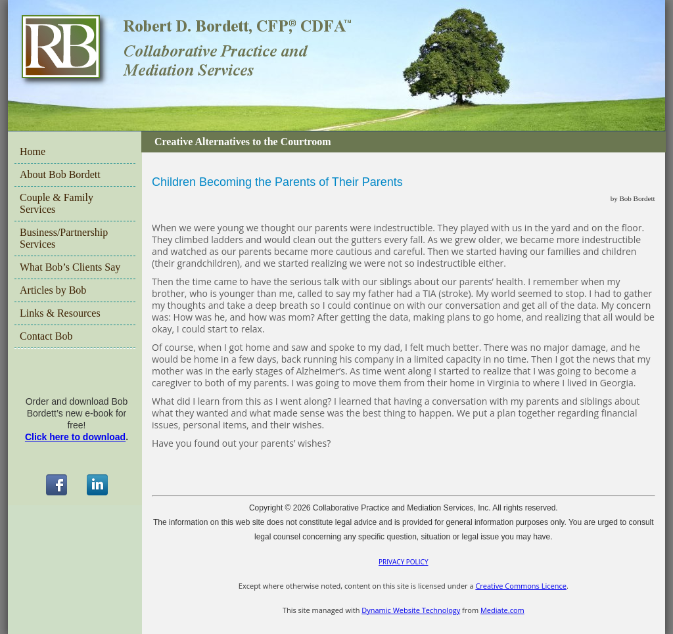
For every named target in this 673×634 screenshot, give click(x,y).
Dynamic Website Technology (410, 610)
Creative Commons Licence (520, 586)
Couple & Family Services (56, 203)
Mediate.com (502, 610)
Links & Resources (60, 313)
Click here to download (75, 437)
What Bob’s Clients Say (70, 267)
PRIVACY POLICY (403, 561)
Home (32, 151)
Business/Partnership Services (64, 238)
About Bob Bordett (60, 174)
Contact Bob (46, 336)
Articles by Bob (53, 290)
